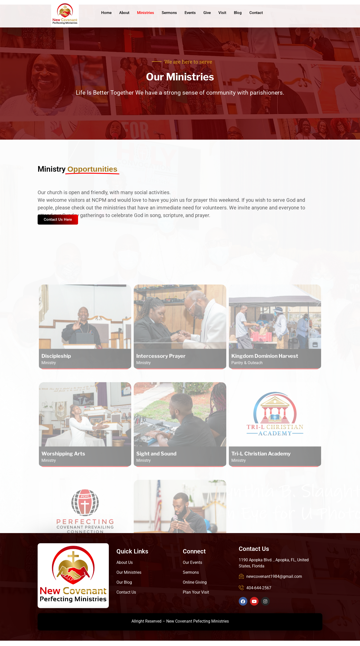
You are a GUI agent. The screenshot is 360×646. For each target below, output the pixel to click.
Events (190, 12)
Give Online (306, 13)
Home (106, 12)
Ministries (145, 12)
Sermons (169, 12)
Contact (256, 12)
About (124, 12)
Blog (238, 12)
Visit (222, 12)
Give (207, 12)
